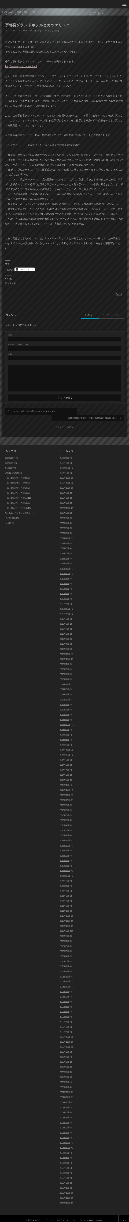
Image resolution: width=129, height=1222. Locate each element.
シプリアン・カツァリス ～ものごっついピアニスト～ (55, 13)
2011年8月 (64, 882)
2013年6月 (64, 812)
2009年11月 (65, 978)
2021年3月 (64, 550)
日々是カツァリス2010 (17, 504)
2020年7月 (64, 585)
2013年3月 (64, 827)
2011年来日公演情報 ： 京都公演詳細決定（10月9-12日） (95, 413)
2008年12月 (65, 1033)
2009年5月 (64, 1008)
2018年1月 (64, 675)
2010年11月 (65, 917)
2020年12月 (65, 565)
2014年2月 (64, 776)
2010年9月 (64, 927)
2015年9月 (64, 726)
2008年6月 (64, 1058)
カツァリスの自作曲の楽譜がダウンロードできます (33, 411)
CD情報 (8, 464)
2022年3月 (64, 524)
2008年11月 (65, 1038)
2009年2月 (64, 1023)
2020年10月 (65, 570)
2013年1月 (64, 832)
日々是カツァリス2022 (17, 479)
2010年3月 (64, 958)
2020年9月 (64, 575)
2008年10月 (65, 1043)
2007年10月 (65, 1099)
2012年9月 (64, 847)
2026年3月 (64, 454)
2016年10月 (65, 696)
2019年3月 (64, 645)
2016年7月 (64, 701)
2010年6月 (64, 942)
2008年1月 (64, 1083)
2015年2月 (64, 741)
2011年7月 (64, 887)
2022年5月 (64, 514)
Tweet (10, 270)
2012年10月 (65, 842)
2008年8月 (64, 1053)
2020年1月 (64, 600)
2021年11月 (65, 534)
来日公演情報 (53, 31)
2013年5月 (64, 816)
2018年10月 (65, 655)
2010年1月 (64, 968)
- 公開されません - (20, 344)
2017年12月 (65, 681)
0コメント (37, 31)
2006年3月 (64, 1174)
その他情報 (10, 514)
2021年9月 (64, 539)
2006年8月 (64, 1154)
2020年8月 (64, 580)
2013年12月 (65, 786)
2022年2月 (64, 529)
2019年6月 (64, 630)
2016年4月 (64, 706)
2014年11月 (65, 746)
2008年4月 (64, 1068)
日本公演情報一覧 (44, 100)
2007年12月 (65, 1088)
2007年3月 (64, 1129)
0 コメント (87, 315)
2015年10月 (65, 721)
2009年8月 (64, 993)
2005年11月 (65, 1194)
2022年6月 (64, 509)
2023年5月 (64, 499)
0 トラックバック (110, 315)
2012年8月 (64, 852)
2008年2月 (64, 1078)
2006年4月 (64, 1169)
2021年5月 (64, 545)
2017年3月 (64, 685)
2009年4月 (64, 1013)
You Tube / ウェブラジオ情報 (17, 509)
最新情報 (9, 454)
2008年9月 (64, 1048)
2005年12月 (65, 1189)
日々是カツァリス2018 (17, 489)
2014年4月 (64, 766)
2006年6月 (64, 1164)
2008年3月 (64, 1073)
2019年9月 (64, 615)
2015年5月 (64, 731)
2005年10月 (65, 1199)
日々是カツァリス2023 (17, 474)
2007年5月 (64, 1124)
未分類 (8, 519)
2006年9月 (64, 1149)
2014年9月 (64, 756)
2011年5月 (64, 897)
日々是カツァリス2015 (17, 494)
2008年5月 (64, 1063)
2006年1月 (64, 1184)
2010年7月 (64, 937)
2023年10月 (65, 484)
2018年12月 (65, 650)
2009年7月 (64, 998)
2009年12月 (65, 973)
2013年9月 (64, 801)
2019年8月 (64, 620)
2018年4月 (64, 670)
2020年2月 (64, 595)
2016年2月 (64, 711)
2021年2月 (64, 555)
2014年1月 (64, 781)
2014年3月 (64, 771)
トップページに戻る (64, 423)
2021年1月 (64, 560)
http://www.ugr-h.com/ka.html (21, 66)
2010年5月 (64, 947)
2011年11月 (65, 867)
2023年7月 (64, 489)
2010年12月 (65, 912)
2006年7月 (64, 1159)
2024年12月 (65, 464)
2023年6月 (64, 494)
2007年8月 (64, 1109)
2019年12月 (65, 605)
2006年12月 (65, 1139)
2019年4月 (64, 640)
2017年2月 (64, 691)
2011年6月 (64, 892)
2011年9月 (64, 877)
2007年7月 (64, 1114)
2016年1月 (64, 716)
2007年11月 (65, 1093)
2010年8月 (64, 932)
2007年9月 (64, 1103)
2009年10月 (65, 983)
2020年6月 (64, 590)
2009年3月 (64, 1018)
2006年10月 (65, 1144)
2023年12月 (65, 474)
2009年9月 (64, 988)
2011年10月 (65, 872)
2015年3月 (64, 736)
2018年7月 (64, 660)
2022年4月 (64, 519)
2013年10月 (65, 796)
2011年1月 (64, 907)
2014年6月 (64, 761)
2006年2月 (64, 1179)
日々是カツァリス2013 (17, 499)
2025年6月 (64, 459)
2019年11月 (65, 610)
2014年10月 (65, 751)
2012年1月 (64, 862)
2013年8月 (64, 806)
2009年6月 (64, 1003)
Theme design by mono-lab (91, 1217)
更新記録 (9, 459)
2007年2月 (64, 1134)
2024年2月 (64, 469)
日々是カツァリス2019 (17, 484)
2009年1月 (64, 1028)
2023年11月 (65, 479)
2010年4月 (64, 952)
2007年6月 (64, 1119)
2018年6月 (64, 665)
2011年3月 (64, 902)
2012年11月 (65, 837)
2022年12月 (65, 504)
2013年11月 (65, 791)
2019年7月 (64, 625)
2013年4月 (64, 822)
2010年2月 (64, 962)
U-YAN (24, 31)
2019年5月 (64, 635)
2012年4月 (64, 857)
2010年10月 (65, 922)
